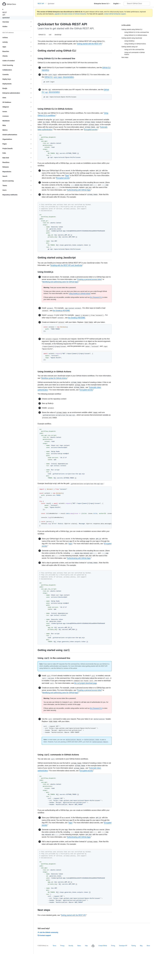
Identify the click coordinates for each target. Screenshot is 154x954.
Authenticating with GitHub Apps (79, 190)
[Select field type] (102, 3)
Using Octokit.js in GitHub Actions (79, 293)
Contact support (44, 935)
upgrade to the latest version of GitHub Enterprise (70, 14)
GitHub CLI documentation (59, 77)
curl (50, 34)
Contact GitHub (103, 945)
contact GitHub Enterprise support (115, 14)
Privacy (62, 945)
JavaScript (58, 34)
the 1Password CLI (96, 297)
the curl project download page (85, 683)
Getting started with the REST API (89, 44)
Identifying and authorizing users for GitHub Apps (60, 282)
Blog (141, 945)
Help (86, 945)
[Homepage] (93, 946)
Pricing (113, 945)
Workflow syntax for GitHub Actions (54, 378)
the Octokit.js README (61, 310)
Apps (67, 175)
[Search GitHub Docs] (137, 4)
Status (79, 945)
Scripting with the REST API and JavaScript (66, 265)
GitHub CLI (42, 34)
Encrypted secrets (90, 129)
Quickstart (6, 17)
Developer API (123, 945)
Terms (54, 945)
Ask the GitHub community (48, 932)
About (148, 945)
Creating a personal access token (89, 279)
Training (133, 945)
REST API (4, 14)
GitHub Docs (11, 4)
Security (71, 945)
